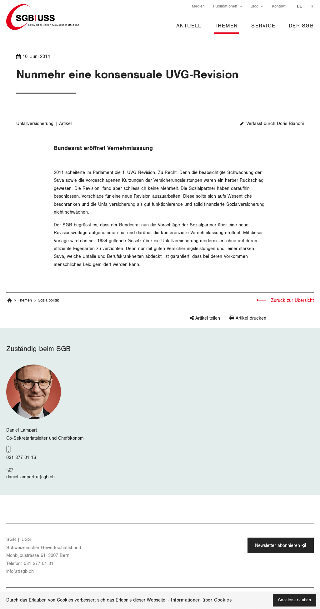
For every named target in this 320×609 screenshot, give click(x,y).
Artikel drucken (251, 318)
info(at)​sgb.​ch (20, 571)
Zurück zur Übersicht (291, 300)
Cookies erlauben (294, 600)
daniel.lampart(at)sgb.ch (30, 477)
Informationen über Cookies (201, 600)
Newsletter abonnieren (280, 545)
